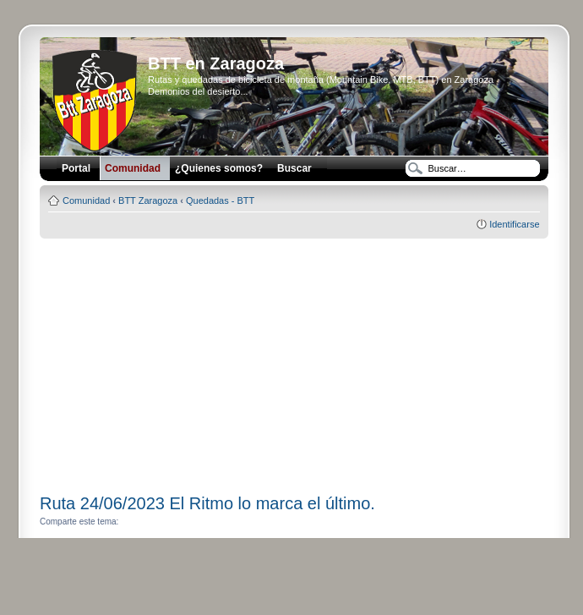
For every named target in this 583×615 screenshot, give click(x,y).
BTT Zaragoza (147, 200)
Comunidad (86, 200)
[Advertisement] (294, 360)
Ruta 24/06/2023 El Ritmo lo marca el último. (207, 503)
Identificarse (514, 224)
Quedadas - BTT (220, 200)
